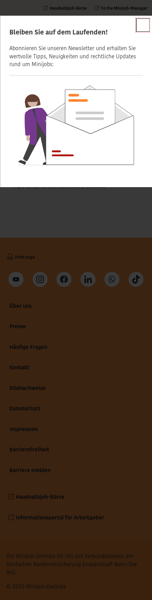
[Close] (142, 25)
